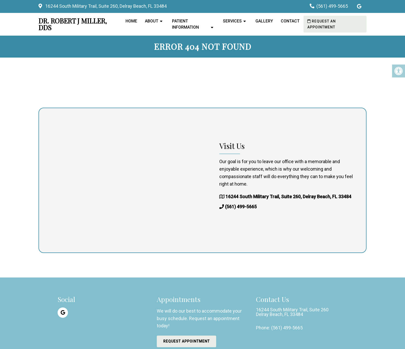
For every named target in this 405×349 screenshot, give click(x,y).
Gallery (264, 21)
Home (131, 21)
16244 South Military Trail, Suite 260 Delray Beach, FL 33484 (292, 312)
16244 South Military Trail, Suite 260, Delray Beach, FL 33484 (105, 6)
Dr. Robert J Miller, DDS (72, 24)
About (151, 21)
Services (232, 21)
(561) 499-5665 (332, 6)
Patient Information (185, 24)
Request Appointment (186, 341)
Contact (290, 21)
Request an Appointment (321, 24)
